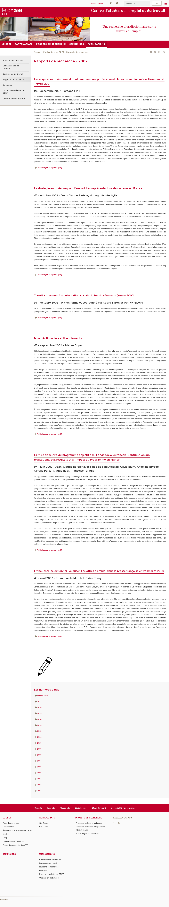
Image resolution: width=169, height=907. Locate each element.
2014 (37, 719)
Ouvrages (7, 85)
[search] (137, 3)
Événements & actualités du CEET (17, 830)
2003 (37, 785)
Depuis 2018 (41, 695)
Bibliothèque (80, 808)
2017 (37, 701)
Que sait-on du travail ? (14, 98)
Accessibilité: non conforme (123, 808)
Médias (6, 834)
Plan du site (65, 808)
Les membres (8, 827)
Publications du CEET (53, 52)
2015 (37, 713)
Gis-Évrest (43, 827)
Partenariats (47, 818)
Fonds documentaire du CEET (15, 845)
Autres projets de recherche (87, 833)
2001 (37, 791)
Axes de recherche (11, 823)
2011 (37, 737)
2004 (37, 779)
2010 (37, 743)
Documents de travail (13, 74)
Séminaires (9, 854)
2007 (37, 761)
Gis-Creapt (43, 823)
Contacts (38, 808)
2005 (37, 773)
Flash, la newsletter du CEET (13, 91)
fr (165, 4)
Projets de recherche (88, 818)
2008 (37, 755)
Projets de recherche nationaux (89, 823)
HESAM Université (98, 808)
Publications (47, 854)
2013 (37, 725)
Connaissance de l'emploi (11, 67)
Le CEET (7, 818)
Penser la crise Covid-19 (13, 841)
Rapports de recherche (77, 52)
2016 (37, 707)
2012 (37, 731)
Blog (5, 838)
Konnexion (4, 900)
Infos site (51, 808)
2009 (37, 749)
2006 (37, 767)
